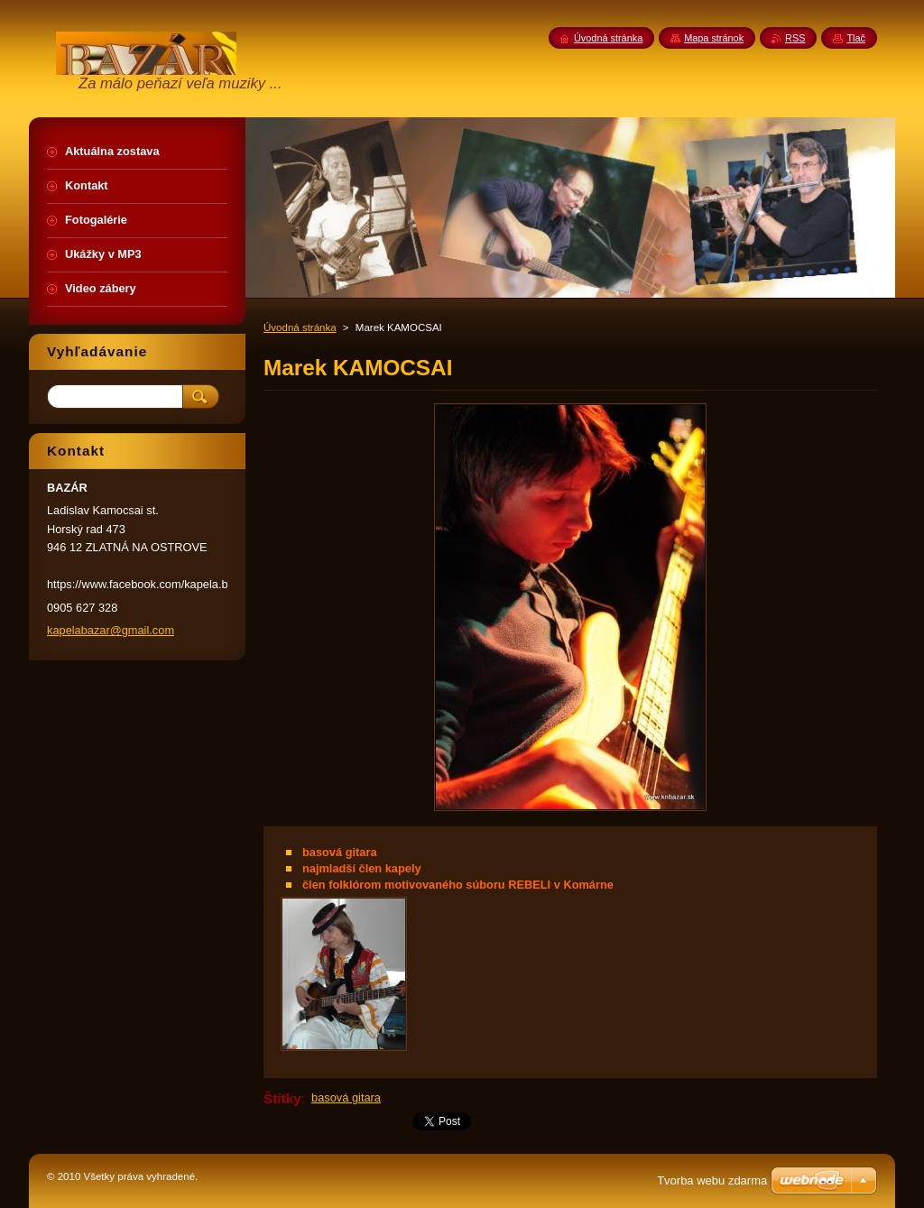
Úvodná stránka (300, 327)
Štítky (282, 1098)
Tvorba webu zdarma (712, 1180)
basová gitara (346, 1097)
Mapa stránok (714, 37)
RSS (795, 37)
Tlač (855, 37)
